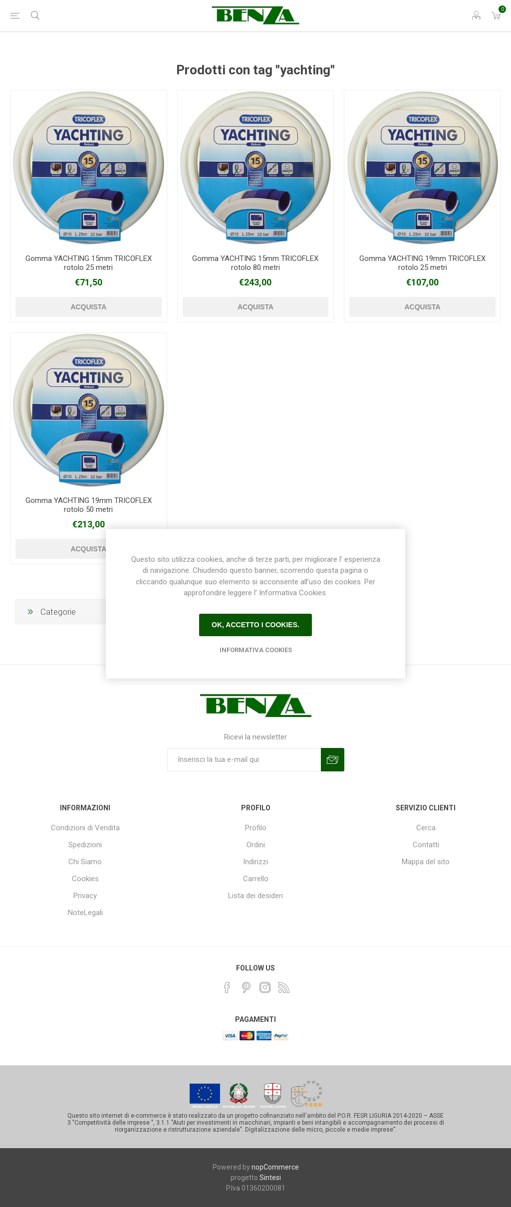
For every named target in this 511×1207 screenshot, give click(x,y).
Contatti (426, 844)
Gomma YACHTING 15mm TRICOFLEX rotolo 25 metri (88, 263)
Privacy (85, 895)
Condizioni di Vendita (85, 827)
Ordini (256, 844)
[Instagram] (265, 987)
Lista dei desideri (255, 895)
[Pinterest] (246, 987)
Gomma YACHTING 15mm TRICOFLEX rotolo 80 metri (255, 263)
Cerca (426, 827)
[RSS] (284, 987)
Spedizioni (85, 844)
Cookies (85, 878)
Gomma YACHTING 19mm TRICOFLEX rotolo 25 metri (422, 263)
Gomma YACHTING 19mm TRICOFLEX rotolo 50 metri (88, 505)
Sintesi (270, 1178)
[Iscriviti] (244, 759)
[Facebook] (227, 987)
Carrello (255, 878)
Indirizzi (255, 861)
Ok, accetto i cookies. (255, 625)
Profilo (255, 827)
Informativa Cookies (256, 650)
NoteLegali (85, 912)
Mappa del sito (426, 861)
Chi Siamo (85, 861)
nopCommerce (275, 1167)
